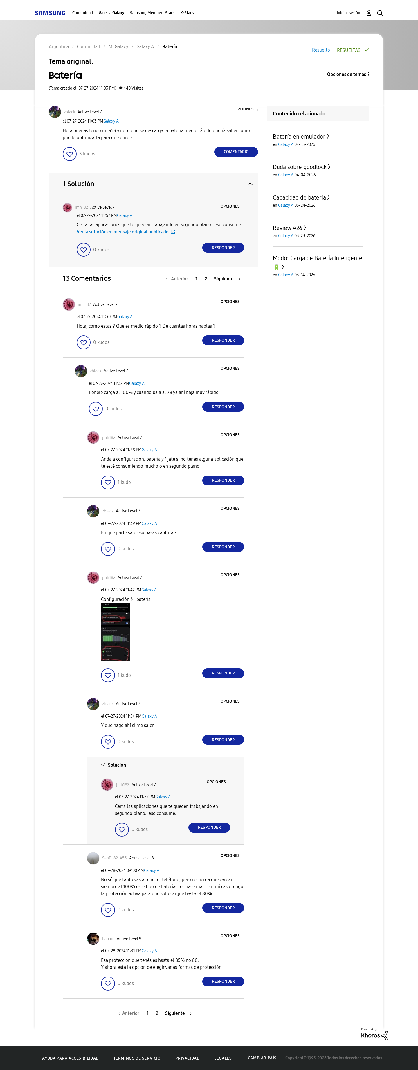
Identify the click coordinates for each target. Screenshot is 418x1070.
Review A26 (287, 227)
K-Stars (187, 12)
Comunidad (82, 12)
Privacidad (187, 1058)
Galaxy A (111, 121)
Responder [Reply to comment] (223, 247)
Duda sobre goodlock (300, 167)
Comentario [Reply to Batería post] (236, 151)
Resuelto (321, 50)
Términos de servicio (137, 1058)
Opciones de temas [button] (346, 74)
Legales (223, 1058)
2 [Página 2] (206, 279)
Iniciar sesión (348, 12)
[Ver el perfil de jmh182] (81, 207)
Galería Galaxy (111, 12)
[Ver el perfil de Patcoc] (108, 938)
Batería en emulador (299, 136)
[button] (248, 109)
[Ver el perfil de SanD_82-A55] (114, 858)
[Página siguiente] (227, 279)
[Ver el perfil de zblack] (69, 112)
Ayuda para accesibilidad (70, 1058)
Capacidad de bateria (299, 197)
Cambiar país (262, 1058)
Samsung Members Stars (152, 12)
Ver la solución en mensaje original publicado (123, 232)
